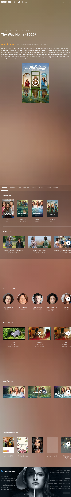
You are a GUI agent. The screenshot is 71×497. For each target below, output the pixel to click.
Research (68, 482)
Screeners (66, 480)
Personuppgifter (66, 478)
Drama (12, 31)
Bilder (41, 188)
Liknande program (52, 188)
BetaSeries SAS (54, 480)
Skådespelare (24, 188)
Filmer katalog (66, 470)
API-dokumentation (54, 472)
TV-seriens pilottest (52, 483)
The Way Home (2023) (23, 31)
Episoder (13, 188)
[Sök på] (68, 2)
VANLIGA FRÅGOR (64, 472)
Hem (2, 31)
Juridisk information (55, 477)
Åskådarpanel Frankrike (64, 483)
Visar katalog (58, 470)
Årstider (4, 188)
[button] (8, 303)
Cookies (63, 477)
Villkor (67, 477)
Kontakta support (66, 474)
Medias (61, 480)
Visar (7, 31)
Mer (12, 323)
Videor (34, 188)
